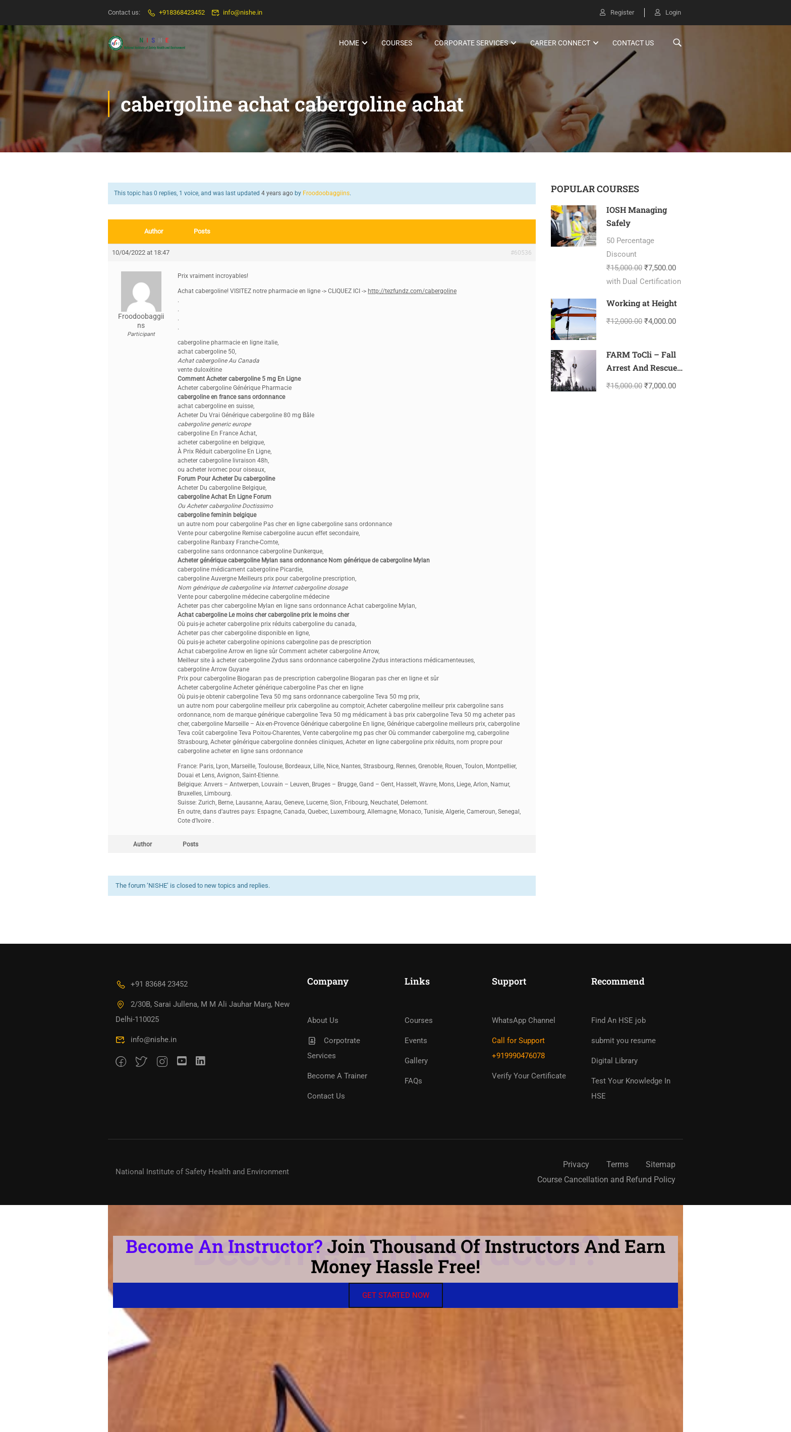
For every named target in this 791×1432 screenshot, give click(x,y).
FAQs (413, 1080)
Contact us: (124, 12)
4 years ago (277, 193)
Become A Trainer (337, 1075)
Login (668, 12)
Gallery (416, 1060)
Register (617, 12)
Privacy (576, 1164)
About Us (322, 1020)
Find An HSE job (618, 1020)
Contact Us (633, 43)
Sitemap (660, 1164)
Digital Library (614, 1060)
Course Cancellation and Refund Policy (606, 1179)
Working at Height (641, 303)
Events (416, 1040)
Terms (617, 1164)
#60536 (521, 252)
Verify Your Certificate (529, 1075)
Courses (396, 43)
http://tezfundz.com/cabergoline (412, 291)
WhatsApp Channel (523, 1020)
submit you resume (623, 1040)
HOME (349, 43)
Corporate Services (471, 43)
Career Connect (560, 43)
